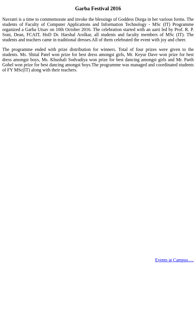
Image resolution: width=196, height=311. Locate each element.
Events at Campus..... (174, 260)
